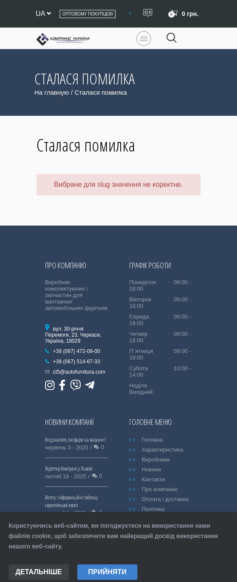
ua (43, 13)
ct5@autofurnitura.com (79, 372)
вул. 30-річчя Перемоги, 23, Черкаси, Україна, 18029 (73, 335)
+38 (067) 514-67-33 (76, 362)
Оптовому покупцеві (87, 14)
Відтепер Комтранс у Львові (69, 468)
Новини (151, 469)
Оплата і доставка (165, 499)
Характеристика (162, 449)
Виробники (156, 459)
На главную (51, 92)
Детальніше (38, 572)
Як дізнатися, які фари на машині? (75, 439)
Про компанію (160, 489)
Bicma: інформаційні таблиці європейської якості (71, 501)
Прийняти (107, 572)
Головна (152, 439)
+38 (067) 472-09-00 (76, 351)
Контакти (153, 479)
